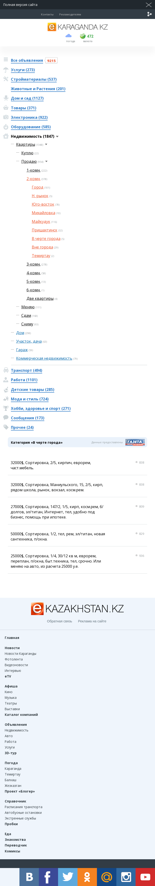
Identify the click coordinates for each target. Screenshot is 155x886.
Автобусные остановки (23, 812)
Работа (10, 741)
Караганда (13, 768)
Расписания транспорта (23, 807)
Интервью (13, 670)
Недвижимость (16, 730)
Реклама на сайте (92, 621)
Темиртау (12, 774)
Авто (9, 736)
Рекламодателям (70, 14)
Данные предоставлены (107, 442)
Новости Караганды (20, 653)
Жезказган (13, 785)
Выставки (12, 709)
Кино (9, 692)
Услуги (10, 747)
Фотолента (14, 659)
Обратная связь (59, 621)
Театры (11, 703)
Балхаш (10, 780)
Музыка (11, 697)
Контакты (47, 14)
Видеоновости (16, 665)
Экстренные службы (20, 818)
